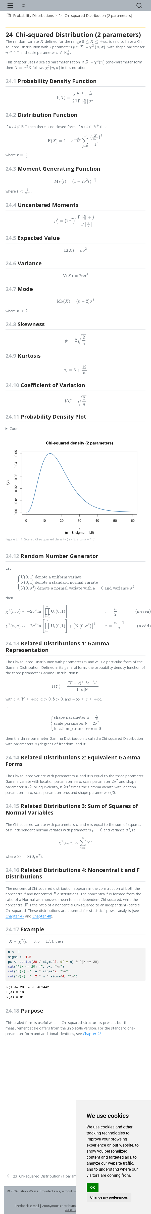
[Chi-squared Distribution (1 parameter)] (46, 1176)
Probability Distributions (33, 15)
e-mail (34, 1206)
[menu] (10, 5)
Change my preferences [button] (109, 1197)
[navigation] (140, 15)
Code (14, 428)
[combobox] (139, 5)
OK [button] (92, 1188)
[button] (9, 15)
